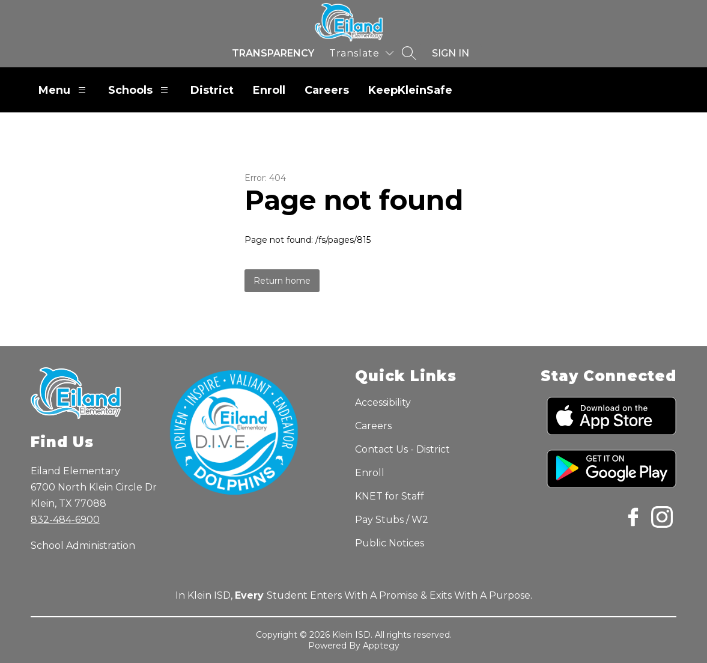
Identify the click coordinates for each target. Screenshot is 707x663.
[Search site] (409, 53)
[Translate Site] (361, 53)
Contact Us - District (402, 449)
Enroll (269, 90)
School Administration (83, 545)
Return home (282, 280)
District (212, 90)
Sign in (450, 53)
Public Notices (389, 543)
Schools (139, 90)
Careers (327, 90)
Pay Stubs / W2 (391, 519)
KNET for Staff (389, 496)
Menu (63, 90)
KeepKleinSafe (410, 90)
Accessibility (383, 402)
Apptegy (381, 645)
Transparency (273, 53)
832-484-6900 (65, 519)
